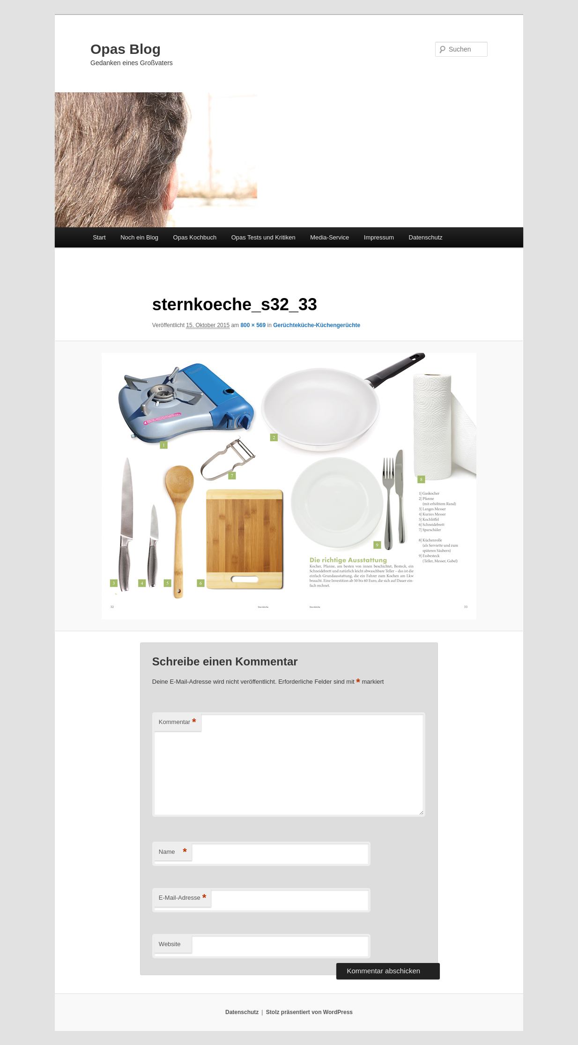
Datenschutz (426, 237)
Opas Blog (125, 49)
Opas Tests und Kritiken (263, 237)
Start (99, 237)
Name (173, 852)
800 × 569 (253, 325)
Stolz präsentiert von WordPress (309, 1012)
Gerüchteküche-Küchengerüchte (316, 325)
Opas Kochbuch (195, 237)
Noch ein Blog (139, 237)
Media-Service (329, 237)
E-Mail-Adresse (182, 898)
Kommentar (177, 722)
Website (170, 944)
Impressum (379, 237)
